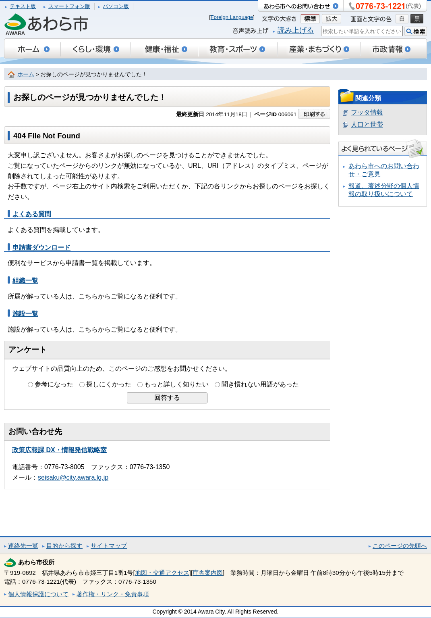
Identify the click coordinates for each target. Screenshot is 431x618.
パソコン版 (116, 6)
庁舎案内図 (208, 572)
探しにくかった (108, 384)
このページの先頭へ (400, 545)
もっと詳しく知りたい (176, 384)
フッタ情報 (367, 112)
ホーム (25, 74)
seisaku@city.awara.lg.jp (73, 477)
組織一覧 (25, 280)
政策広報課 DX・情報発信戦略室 (59, 450)
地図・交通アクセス (162, 572)
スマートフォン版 (69, 6)
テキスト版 (23, 6)
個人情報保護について (38, 594)
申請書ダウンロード (41, 247)
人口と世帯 (367, 124)
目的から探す (64, 545)
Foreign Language (232, 17)
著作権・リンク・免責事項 (113, 594)
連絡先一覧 (23, 545)
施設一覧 (25, 313)
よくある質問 (31, 214)
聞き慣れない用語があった (260, 384)
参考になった (54, 384)
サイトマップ (109, 545)
